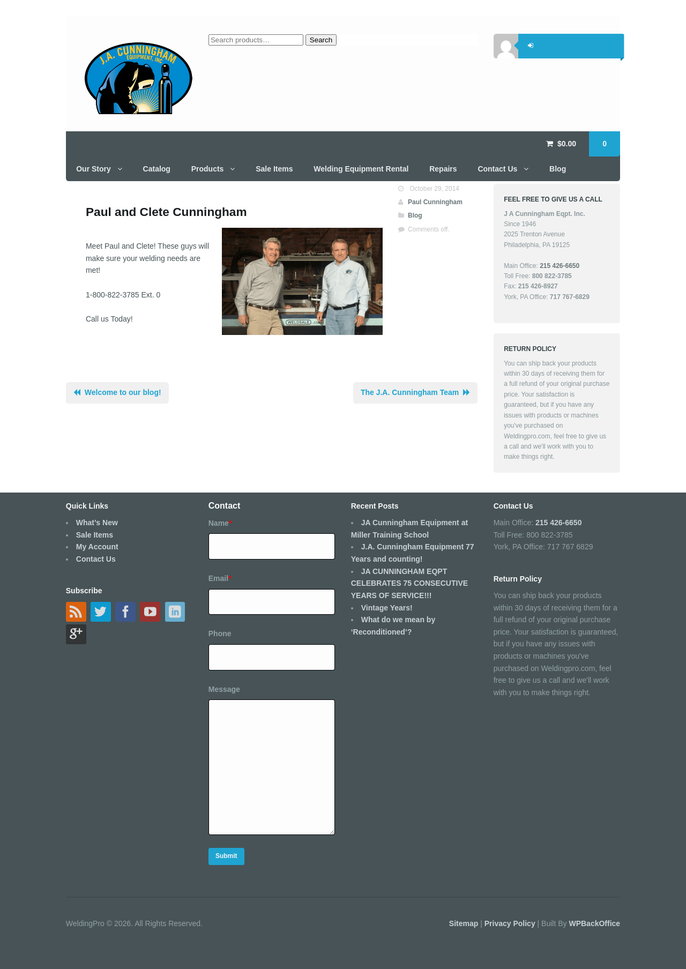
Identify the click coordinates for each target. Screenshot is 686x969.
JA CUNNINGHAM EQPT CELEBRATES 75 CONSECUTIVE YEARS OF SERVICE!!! (409, 583)
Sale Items (274, 169)
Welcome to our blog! (123, 392)
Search (321, 40)
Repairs (443, 169)
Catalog (156, 169)
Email (220, 578)
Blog (557, 169)
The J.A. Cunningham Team (410, 392)
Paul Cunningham (435, 202)
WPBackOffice (594, 923)
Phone (220, 633)
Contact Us (497, 169)
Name (220, 523)
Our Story (93, 169)
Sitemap (464, 923)
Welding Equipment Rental (361, 169)
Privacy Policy (511, 923)
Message (224, 689)
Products (207, 169)
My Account (97, 546)
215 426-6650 (558, 522)
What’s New (97, 522)
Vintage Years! (387, 607)
